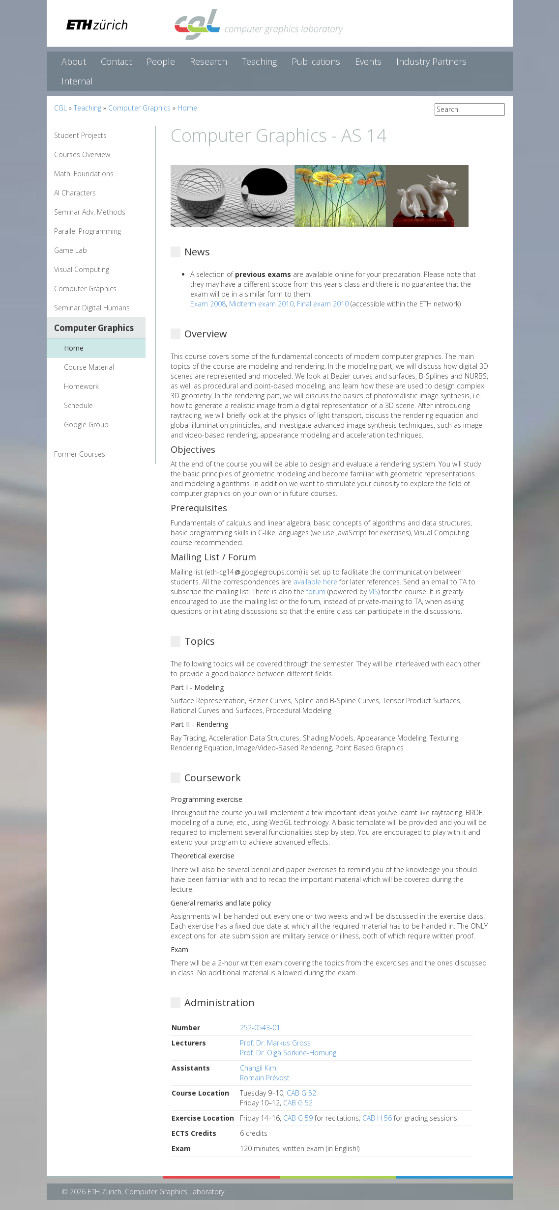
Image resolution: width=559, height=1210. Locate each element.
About (73, 61)
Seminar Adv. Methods (89, 212)
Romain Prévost (265, 1077)
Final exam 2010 (323, 303)
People (161, 61)
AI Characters (75, 192)
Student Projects (80, 135)
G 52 (308, 1093)
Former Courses (79, 454)
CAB (293, 1093)
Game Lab (70, 250)
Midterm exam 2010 (261, 303)
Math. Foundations (84, 173)
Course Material (89, 367)
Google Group (86, 424)
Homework (81, 386)
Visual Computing (81, 269)
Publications (316, 61)
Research (208, 61)
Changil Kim (258, 1067)
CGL (60, 107)
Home (187, 107)
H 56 (384, 1118)
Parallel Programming (87, 231)
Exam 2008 (208, 303)
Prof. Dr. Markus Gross (275, 1042)
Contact (116, 61)
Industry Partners (431, 61)
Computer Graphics (139, 107)
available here (315, 581)
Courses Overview (82, 154)
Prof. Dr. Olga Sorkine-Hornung (288, 1052)
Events (368, 61)
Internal (77, 81)
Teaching (259, 61)
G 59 (305, 1118)
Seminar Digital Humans (92, 307)
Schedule (78, 405)
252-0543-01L (262, 1027)
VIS (373, 591)
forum (315, 591)
